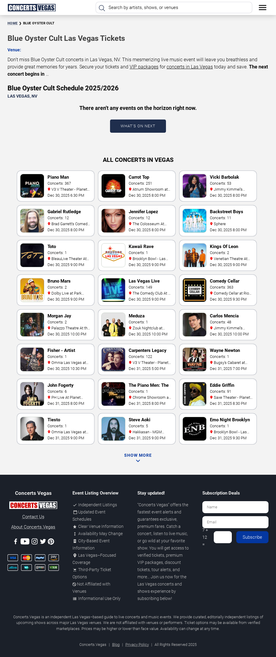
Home (12, 23)
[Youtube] (25, 542)
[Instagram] (34, 542)
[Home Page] (32, 7)
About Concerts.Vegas (33, 527)
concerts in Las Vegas (190, 67)
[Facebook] (15, 542)
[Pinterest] (51, 542)
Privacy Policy (137, 644)
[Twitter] (43, 542)
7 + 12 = (205, 537)
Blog (116, 644)
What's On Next (138, 126)
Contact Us (33, 516)
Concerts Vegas (153, 504)
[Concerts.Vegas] (33, 506)
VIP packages (144, 67)
